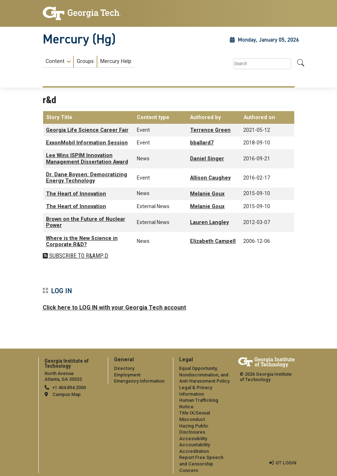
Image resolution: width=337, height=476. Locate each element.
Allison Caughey (210, 178)
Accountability (194, 444)
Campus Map (66, 394)
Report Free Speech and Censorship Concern (201, 464)
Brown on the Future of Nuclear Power (85, 222)
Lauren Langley (209, 222)
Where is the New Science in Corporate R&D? (82, 241)
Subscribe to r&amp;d (78, 255)
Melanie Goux (207, 194)
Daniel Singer (207, 159)
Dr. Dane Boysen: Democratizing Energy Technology (86, 178)
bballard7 (202, 143)
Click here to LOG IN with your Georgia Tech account (114, 307)
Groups (85, 61)
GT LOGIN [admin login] (285, 463)
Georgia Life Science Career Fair (87, 130)
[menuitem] (88, 61)
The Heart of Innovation (76, 194)
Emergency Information (139, 381)
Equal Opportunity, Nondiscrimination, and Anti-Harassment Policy (204, 375)
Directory (124, 368)
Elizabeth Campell (213, 241)
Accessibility (193, 438)
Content (55, 61)
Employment (127, 375)
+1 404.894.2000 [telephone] (69, 387)
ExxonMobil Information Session (87, 143)
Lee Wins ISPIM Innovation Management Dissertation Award (87, 158)
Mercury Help (115, 61)
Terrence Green (210, 130)
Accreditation (194, 451)
